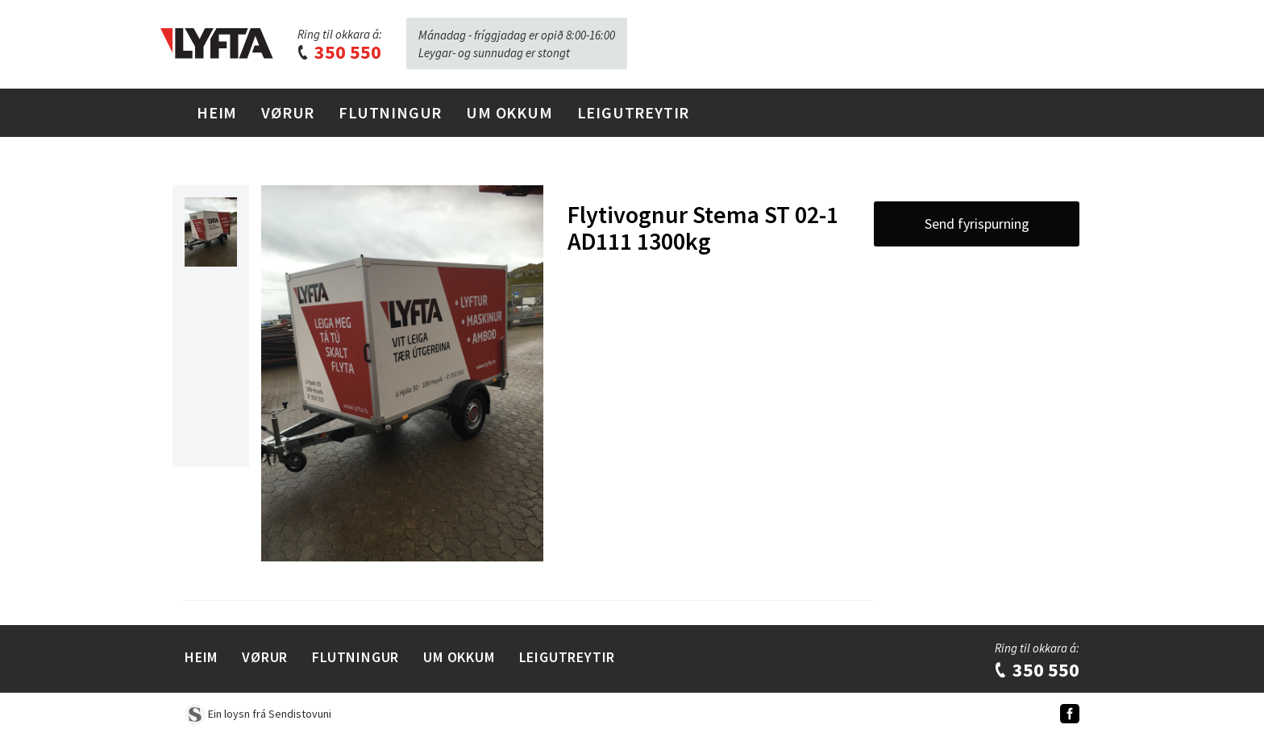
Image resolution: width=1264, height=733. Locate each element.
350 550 (338, 51)
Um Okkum (509, 112)
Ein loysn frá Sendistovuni (258, 713)
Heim (217, 112)
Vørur (287, 112)
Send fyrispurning (977, 223)
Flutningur (390, 112)
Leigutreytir (633, 112)
